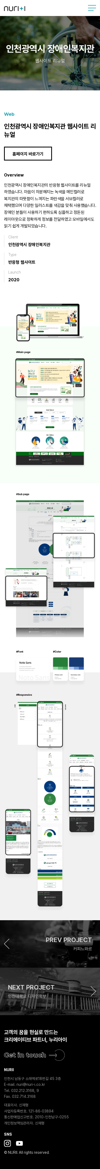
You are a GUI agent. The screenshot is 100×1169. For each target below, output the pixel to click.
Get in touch (25, 1055)
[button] (50, 944)
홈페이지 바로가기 (28, 154)
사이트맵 (92, 8)
